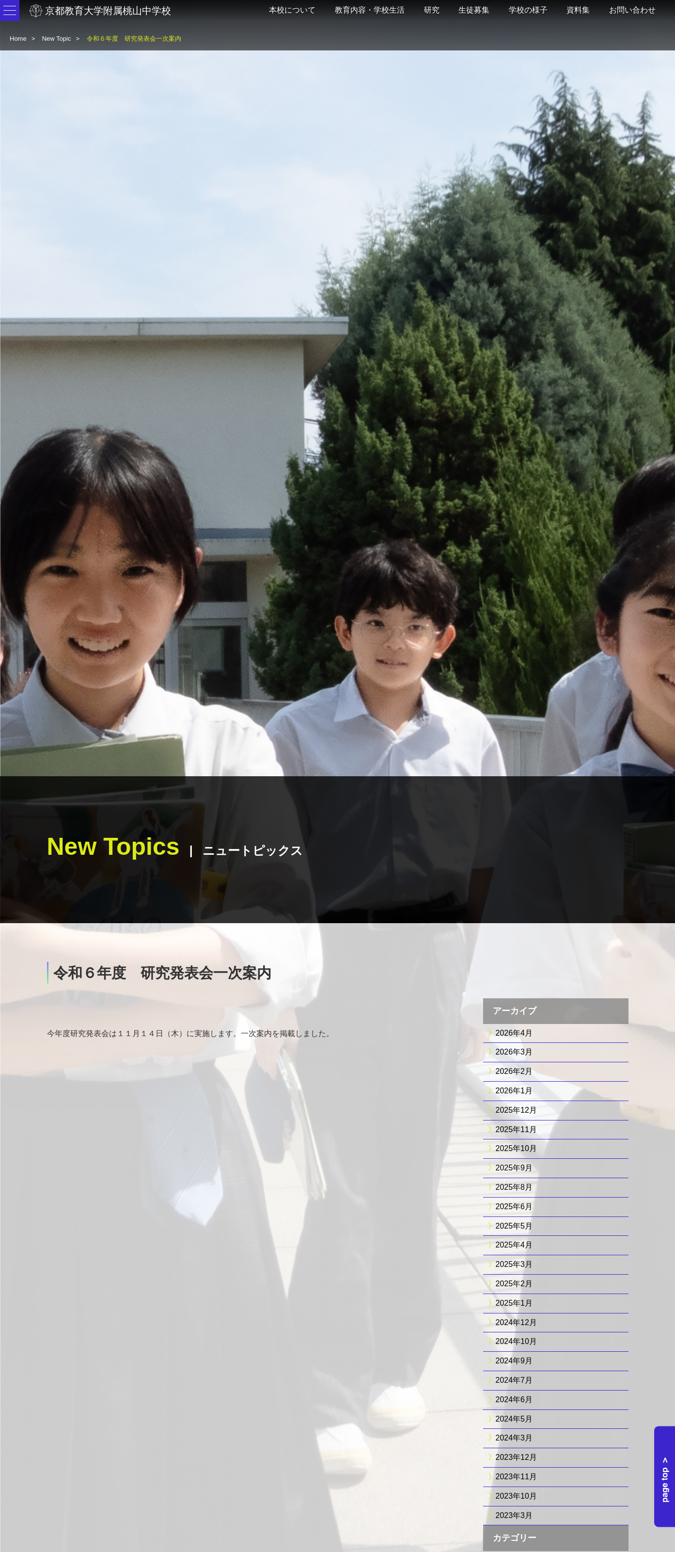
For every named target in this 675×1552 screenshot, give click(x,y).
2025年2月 (514, 1284)
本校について (292, 10)
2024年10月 (516, 1341)
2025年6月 (514, 1206)
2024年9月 (514, 1361)
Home (18, 38)
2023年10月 (516, 1496)
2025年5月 (514, 1226)
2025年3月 (514, 1264)
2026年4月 (514, 1033)
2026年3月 (514, 1052)
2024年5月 (514, 1419)
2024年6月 (514, 1399)
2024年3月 (514, 1438)
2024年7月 (514, 1380)
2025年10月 (516, 1148)
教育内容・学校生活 (370, 10)
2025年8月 (514, 1187)
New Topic (56, 38)
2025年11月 (516, 1129)
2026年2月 (514, 1071)
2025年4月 (514, 1245)
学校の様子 (528, 10)
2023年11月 (516, 1476)
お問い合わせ (632, 10)
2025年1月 (514, 1303)
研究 (432, 10)
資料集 (578, 10)
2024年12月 (516, 1322)
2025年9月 (514, 1168)
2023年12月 (516, 1457)
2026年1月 (514, 1091)
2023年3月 (514, 1515)
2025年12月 (516, 1110)
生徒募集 (473, 10)
